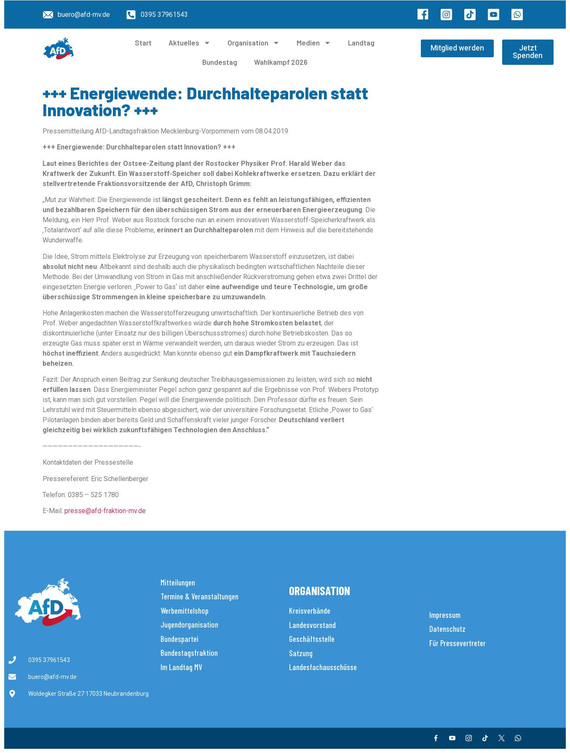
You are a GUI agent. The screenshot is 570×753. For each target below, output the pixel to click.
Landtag (361, 42)
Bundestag (219, 62)
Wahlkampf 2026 (281, 62)
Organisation (253, 43)
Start (143, 42)
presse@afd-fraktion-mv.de (105, 511)
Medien (314, 43)
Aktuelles (190, 43)
